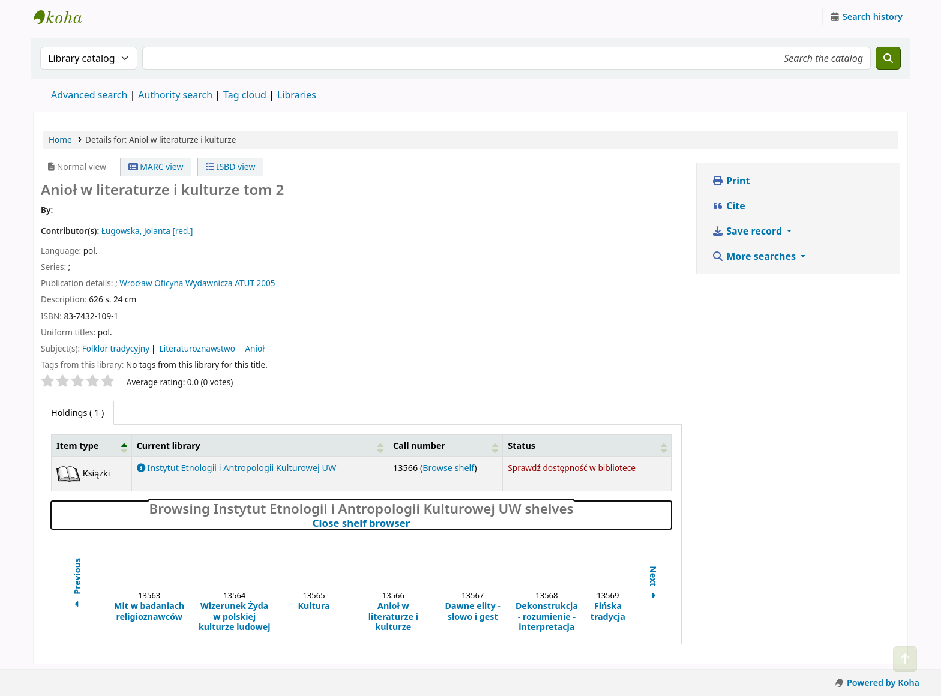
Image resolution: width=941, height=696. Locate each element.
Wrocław (135, 283)
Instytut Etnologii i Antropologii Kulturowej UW (64, 17)
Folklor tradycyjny (115, 348)
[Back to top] (905, 659)
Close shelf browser (414, 523)
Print (731, 180)
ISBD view (230, 166)
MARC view (156, 166)
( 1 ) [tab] (77, 412)
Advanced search (89, 94)
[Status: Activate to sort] (587, 445)
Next (653, 584)
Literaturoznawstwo (197, 348)
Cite (728, 205)
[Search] (888, 58)
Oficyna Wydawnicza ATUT (204, 283)
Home (60, 139)
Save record (748, 231)
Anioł (254, 348)
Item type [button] (77, 445)
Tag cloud (244, 94)
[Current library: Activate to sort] (259, 445)
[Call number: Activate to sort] (445, 445)
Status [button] (521, 445)
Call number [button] (419, 445)
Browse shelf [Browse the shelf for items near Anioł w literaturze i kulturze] (448, 467)
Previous (77, 583)
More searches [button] (755, 256)
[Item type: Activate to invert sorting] (92, 445)
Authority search (175, 94)
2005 (266, 283)
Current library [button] (168, 445)
